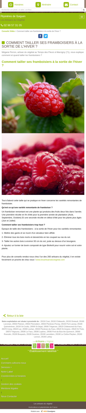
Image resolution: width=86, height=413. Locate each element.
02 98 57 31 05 (11, 25)
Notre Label (7, 371)
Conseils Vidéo (8, 31)
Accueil (4, 358)
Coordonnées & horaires (13, 376)
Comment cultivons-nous (13, 363)
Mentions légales (9, 388)
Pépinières (13, 18)
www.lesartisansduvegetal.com (50, 259)
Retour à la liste (15, 316)
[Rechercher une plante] (41, 10)
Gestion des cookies (11, 384)
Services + (6, 367)
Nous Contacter (9, 396)
